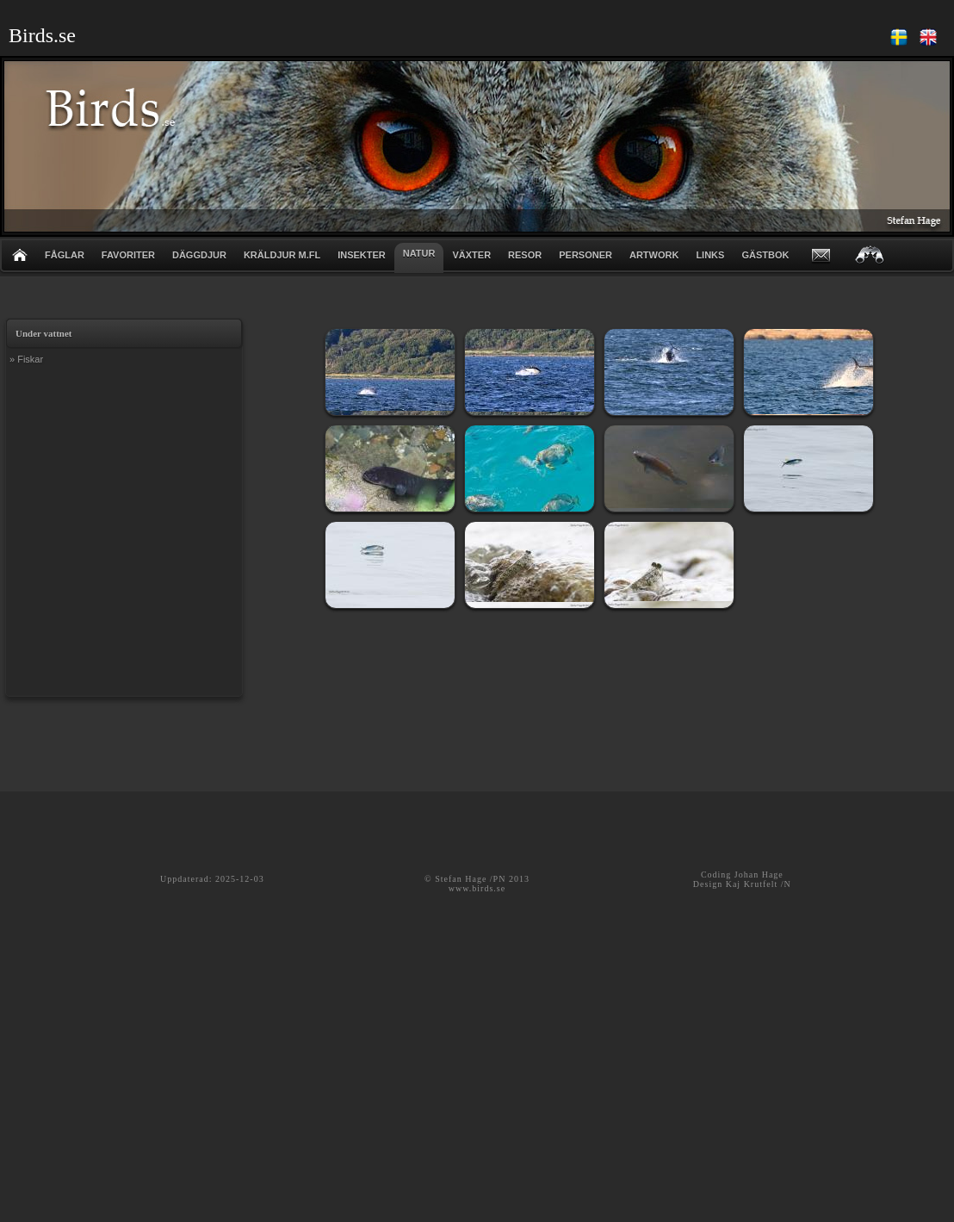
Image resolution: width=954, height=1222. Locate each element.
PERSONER (585, 255)
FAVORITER (128, 255)
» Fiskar (26, 359)
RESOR (525, 255)
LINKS (710, 255)
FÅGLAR (64, 255)
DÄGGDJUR (199, 255)
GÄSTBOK (765, 255)
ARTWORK (653, 255)
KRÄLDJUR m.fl (282, 255)
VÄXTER (471, 255)
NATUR (419, 253)
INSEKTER (362, 255)
